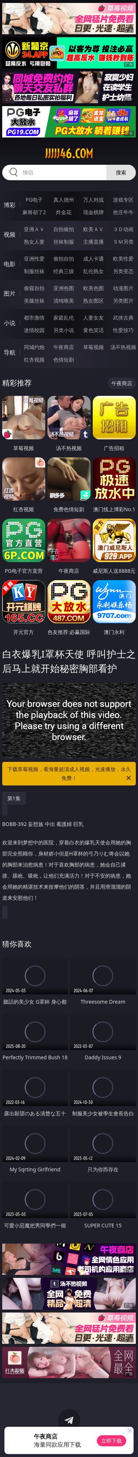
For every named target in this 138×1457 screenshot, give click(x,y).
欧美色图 (93, 288)
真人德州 (63, 199)
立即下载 (111, 1440)
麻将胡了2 (34, 212)
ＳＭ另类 (123, 241)
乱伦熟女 (93, 271)
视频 (9, 234)
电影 (9, 264)
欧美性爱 (123, 258)
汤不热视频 (123, 347)
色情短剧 (63, 359)
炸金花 (63, 212)
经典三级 (63, 271)
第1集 (14, 798)
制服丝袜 (34, 271)
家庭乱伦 (63, 317)
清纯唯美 (63, 300)
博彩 (9, 205)
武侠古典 (123, 317)
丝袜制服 (63, 241)
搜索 (121, 172)
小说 (9, 323)
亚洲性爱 (34, 258)
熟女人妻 (34, 241)
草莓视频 (93, 347)
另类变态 (123, 271)
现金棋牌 (93, 212)
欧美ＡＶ (93, 229)
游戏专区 (123, 199)
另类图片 (123, 300)
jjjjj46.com (69, 153)
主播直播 (93, 241)
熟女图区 (93, 300)
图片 (9, 293)
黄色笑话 (93, 330)
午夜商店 (63, 347)
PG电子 (34, 199)
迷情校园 (34, 330)
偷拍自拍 (63, 258)
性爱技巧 (123, 330)
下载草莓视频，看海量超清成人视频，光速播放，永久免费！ (69, 774)
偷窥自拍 (34, 288)
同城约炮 (34, 347)
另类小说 (63, 330)
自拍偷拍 (63, 229)
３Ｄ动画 (123, 229)
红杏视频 (34, 359)
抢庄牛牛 (123, 212)
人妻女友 (93, 317)
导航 (9, 352)
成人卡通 (93, 258)
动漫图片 (123, 288)
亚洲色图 (63, 288)
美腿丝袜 (34, 300)
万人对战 (93, 199)
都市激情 (34, 317)
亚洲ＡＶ (34, 229)
